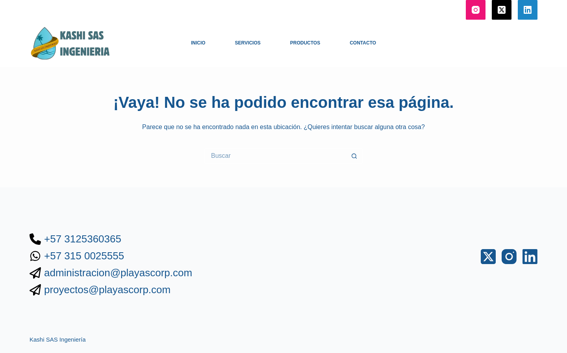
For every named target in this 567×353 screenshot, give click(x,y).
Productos (305, 43)
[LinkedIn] (527, 10)
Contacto (363, 43)
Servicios (248, 43)
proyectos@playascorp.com (107, 290)
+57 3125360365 (82, 239)
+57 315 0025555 (84, 256)
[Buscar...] (275, 156)
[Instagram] (475, 10)
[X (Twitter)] (501, 10)
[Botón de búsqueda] (354, 156)
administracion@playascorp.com (118, 273)
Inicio (198, 43)
